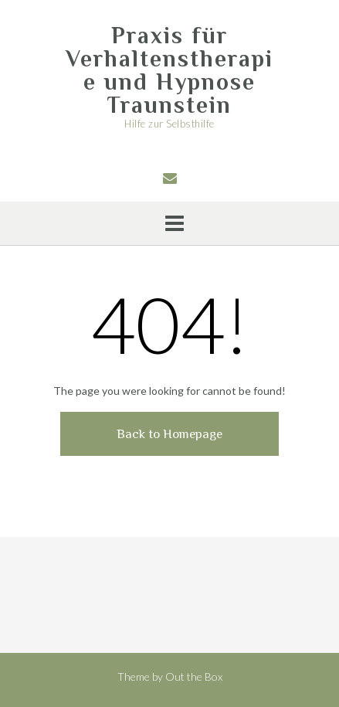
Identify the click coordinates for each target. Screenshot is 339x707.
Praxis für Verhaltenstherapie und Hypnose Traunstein (169, 70)
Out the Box (193, 676)
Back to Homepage (169, 434)
